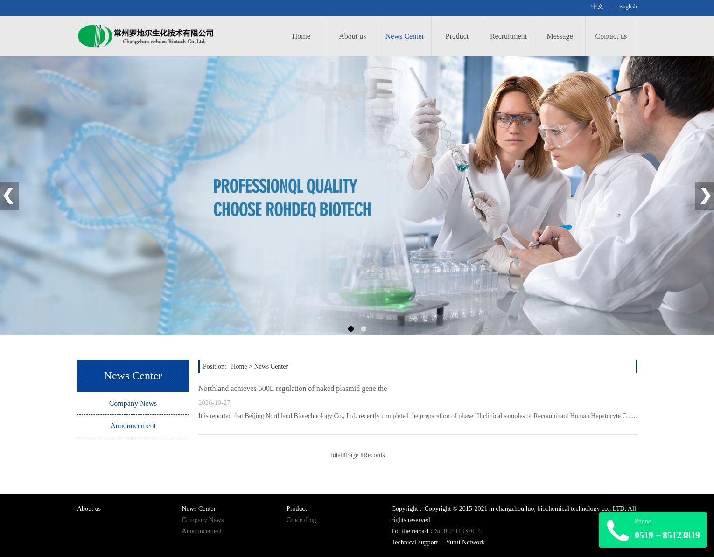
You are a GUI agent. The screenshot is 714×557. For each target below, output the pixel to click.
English (628, 6)
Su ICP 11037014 (458, 531)
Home (301, 36)
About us (352, 36)
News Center (404, 36)
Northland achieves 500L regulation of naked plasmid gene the (292, 388)
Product (457, 36)
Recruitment (508, 36)
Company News (133, 403)
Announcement (133, 426)
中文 (598, 6)
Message (560, 36)
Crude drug (301, 519)
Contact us (611, 36)
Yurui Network (465, 542)
